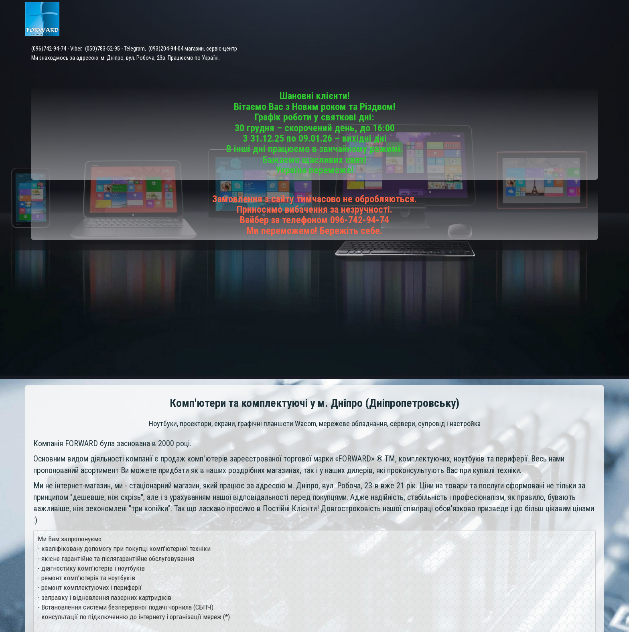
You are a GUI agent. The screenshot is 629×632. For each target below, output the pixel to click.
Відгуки (538, 20)
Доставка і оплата (445, 20)
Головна (268, 20)
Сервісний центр (380, 20)
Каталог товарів (317, 20)
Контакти (499, 20)
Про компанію (583, 20)
